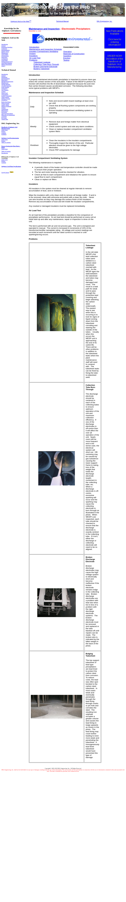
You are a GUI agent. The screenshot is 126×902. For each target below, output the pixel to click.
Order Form (4, 139)
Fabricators (4, 57)
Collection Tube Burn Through (46, 64)
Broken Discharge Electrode (45, 66)
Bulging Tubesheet (41, 69)
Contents (3, 162)
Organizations (5, 56)
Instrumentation (5, 50)
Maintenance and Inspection (44, 29)
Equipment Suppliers (6, 47)
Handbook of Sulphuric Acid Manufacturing (9, 127)
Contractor (4, 48)
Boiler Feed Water (6, 102)
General (3, 45)
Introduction (4, 74)
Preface (3, 141)
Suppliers (67, 56)
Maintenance (4, 53)
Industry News (5, 51)
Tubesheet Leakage (41, 62)
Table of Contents (6, 142)
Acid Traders (4, 54)
